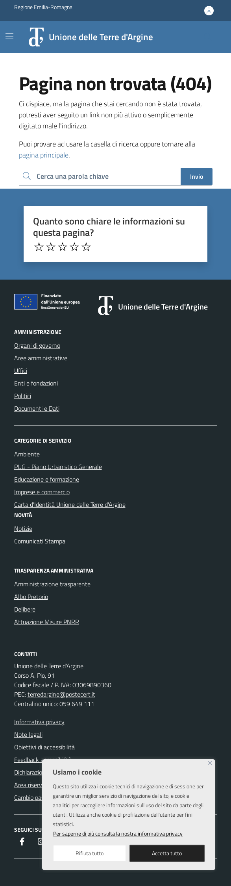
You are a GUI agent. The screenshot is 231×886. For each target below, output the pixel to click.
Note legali (28, 734)
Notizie (23, 528)
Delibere (24, 609)
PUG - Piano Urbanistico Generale (58, 466)
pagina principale (43, 155)
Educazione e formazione (46, 479)
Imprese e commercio (42, 492)
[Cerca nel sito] (207, 37)
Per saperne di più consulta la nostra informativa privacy (118, 833)
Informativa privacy (39, 722)
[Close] (210, 763)
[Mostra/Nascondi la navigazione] (9, 36)
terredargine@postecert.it (61, 694)
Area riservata (32, 785)
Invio (196, 176)
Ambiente (27, 454)
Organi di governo (37, 345)
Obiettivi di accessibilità (44, 747)
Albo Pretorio (31, 596)
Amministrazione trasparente (52, 584)
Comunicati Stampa (39, 541)
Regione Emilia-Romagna (43, 7)
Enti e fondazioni (36, 383)
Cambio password (37, 797)
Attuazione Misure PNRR (46, 622)
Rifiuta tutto (89, 853)
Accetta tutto (167, 853)
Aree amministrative (40, 358)
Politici (22, 395)
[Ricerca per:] (100, 176)
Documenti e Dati (36, 408)
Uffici (20, 370)
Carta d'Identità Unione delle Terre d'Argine (70, 504)
